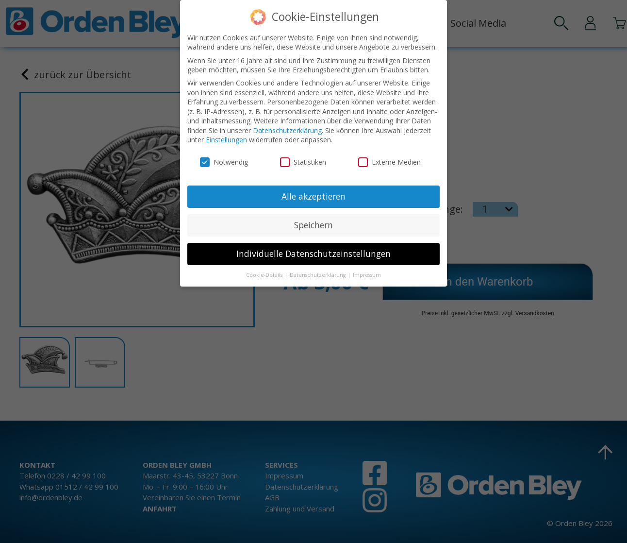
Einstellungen (226, 138)
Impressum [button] (367, 273)
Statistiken (303, 160)
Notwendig (224, 160)
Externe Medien (389, 160)
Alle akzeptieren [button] (313, 195)
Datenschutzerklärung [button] (318, 273)
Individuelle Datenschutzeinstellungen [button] (313, 252)
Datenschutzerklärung (287, 129)
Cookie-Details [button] (265, 273)
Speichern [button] (313, 223)
